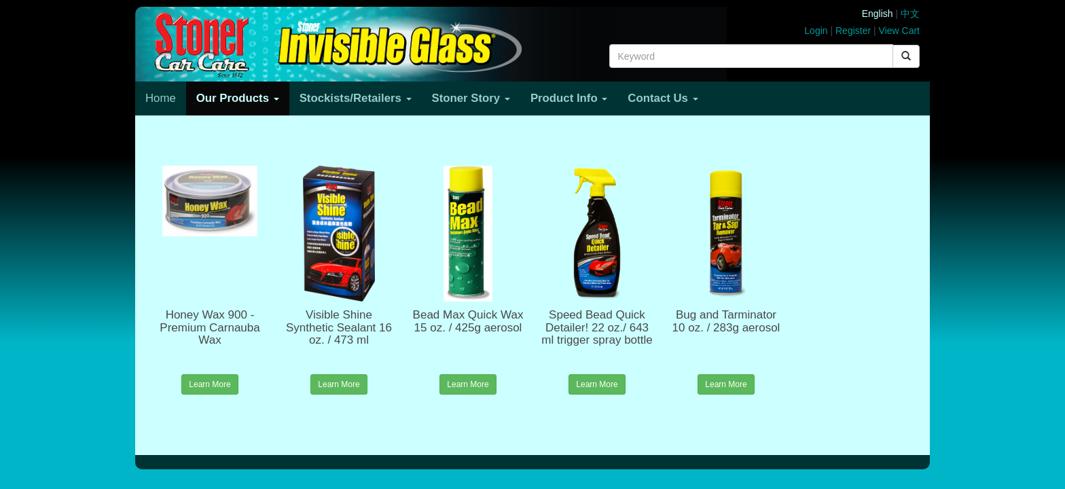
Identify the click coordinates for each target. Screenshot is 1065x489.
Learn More (209, 384)
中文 (910, 13)
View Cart (899, 30)
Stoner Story (471, 98)
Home (160, 98)
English (877, 13)
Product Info (568, 98)
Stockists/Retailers (356, 98)
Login (815, 30)
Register (853, 30)
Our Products (237, 98)
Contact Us (663, 98)
